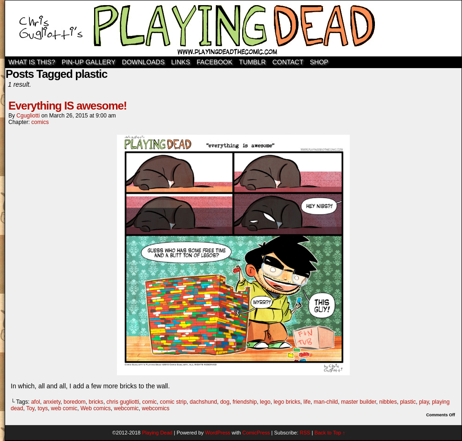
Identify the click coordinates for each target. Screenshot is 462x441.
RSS (305, 432)
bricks (96, 402)
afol (35, 402)
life (306, 402)
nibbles (388, 402)
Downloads (143, 62)
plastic (408, 402)
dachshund (203, 402)
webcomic (126, 408)
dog (225, 402)
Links (180, 62)
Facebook (214, 62)
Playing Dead (233, 28)
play (424, 402)
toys (43, 408)
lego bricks (286, 402)
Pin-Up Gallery (88, 62)
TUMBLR (252, 62)
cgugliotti (28, 115)
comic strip (173, 402)
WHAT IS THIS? (31, 62)
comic (149, 402)
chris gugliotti (123, 402)
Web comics (96, 408)
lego (265, 402)
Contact (288, 62)
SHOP (319, 62)
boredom (74, 402)
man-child (325, 402)
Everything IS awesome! (67, 105)
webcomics (156, 408)
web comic (64, 408)
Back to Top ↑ (329, 432)
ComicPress (256, 432)
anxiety (52, 402)
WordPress (217, 432)
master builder (358, 402)
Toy (30, 408)
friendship (244, 402)
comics (39, 122)
